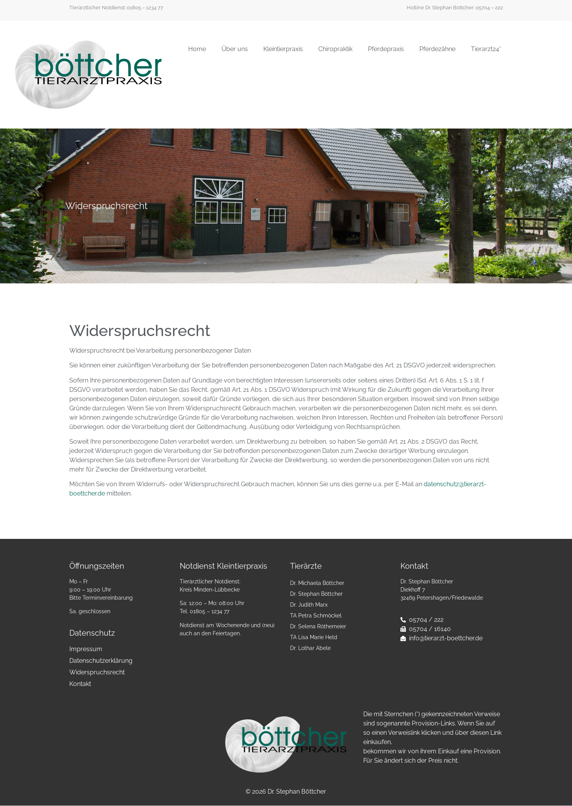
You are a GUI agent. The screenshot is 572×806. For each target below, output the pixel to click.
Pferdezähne (437, 49)
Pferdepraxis (386, 49)
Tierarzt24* (486, 49)
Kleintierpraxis (283, 49)
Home (197, 49)
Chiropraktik (335, 49)
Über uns (235, 49)
